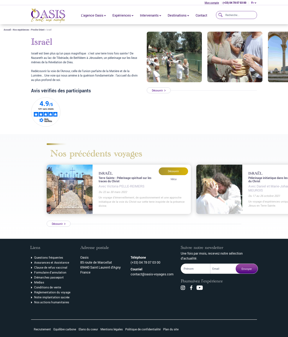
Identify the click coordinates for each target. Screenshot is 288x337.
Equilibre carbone (64, 329)
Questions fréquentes (48, 258)
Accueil (7, 29)
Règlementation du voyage (52, 292)
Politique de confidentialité (143, 329)
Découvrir (173, 171)
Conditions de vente (47, 287)
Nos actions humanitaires (51, 302)
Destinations (177, 15)
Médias (39, 282)
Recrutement (42, 329)
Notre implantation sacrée (51, 297)
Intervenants (149, 15)
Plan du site (171, 329)
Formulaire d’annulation (50, 272)
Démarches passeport (49, 277)
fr (252, 2)
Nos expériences (21, 29)
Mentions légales (111, 329)
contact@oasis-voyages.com (152, 274)
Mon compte (212, 2)
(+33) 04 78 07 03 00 (234, 2)
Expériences (121, 15)
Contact (201, 15)
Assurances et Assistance (51, 262)
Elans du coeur (88, 329)
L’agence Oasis (92, 15)
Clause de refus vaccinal (50, 267)
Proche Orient (37, 29)
